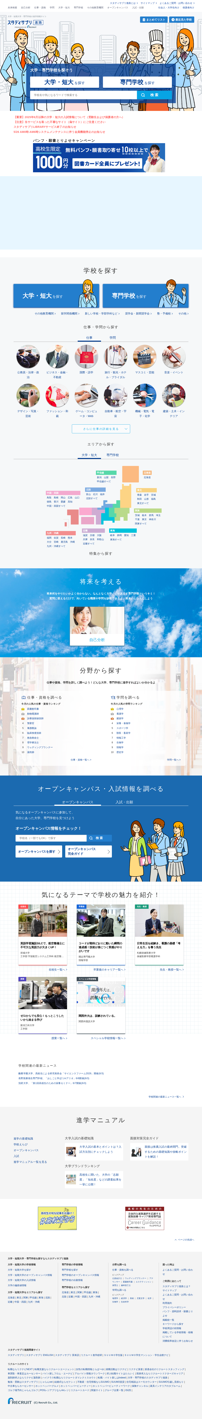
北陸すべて (92, 498)
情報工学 (121, 737)
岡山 (63, 497)
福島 (153, 499)
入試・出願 (138, 7)
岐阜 (112, 535)
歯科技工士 (126, 1285)
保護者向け (188, 7)
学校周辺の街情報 (172, 1328)
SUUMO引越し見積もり (171, 1382)
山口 (77, 497)
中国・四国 (20, 1302)
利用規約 (167, 1303)
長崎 (63, 537)
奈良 (92, 539)
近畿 (10, 1302)
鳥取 (49, 497)
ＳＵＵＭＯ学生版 (113, 1355)
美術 (132, 1298)
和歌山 (100, 539)
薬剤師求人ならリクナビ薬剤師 (24, 1377)
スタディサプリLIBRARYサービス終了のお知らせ (45, 126)
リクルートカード (80, 1390)
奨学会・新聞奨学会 (137, 313)
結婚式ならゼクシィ (64, 1382)
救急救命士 (33, 737)
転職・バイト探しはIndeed (112, 1377)
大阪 (99, 535)
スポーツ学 (122, 728)
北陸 (47, 1297)
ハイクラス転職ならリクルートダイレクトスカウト (69, 1377)
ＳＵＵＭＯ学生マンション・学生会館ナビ (146, 1355)
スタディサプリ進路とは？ (177, 1286)
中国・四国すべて (56, 506)
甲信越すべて (104, 481)
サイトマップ (148, 3)
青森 (139, 495)
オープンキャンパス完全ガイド (82, 851)
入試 (16, 1156)
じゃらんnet (46, 1382)
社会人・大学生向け (168, 7)
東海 (41, 1297)
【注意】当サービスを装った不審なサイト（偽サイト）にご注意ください (59, 122)
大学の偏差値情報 (17, 1285)
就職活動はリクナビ (116, 1369)
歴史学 (120, 752)
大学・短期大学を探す (19, 1269)
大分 (49, 542)
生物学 (120, 742)
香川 (56, 501)
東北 (19, 1297)
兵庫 (85, 539)
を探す (64, 82)
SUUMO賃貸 (118, 1382)
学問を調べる (119, 1290)
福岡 (49, 537)
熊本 (70, 537)
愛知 (126, 535)
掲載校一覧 (168, 1320)
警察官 (30, 723)
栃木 (144, 515)
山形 (146, 499)
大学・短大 (64, 7)
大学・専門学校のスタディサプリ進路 (147, 1377)
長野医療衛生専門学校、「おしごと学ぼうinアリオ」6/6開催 (53, 1078)
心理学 (120, 709)
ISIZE (128, 1390)
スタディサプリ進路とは (123, 3)
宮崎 (56, 542)
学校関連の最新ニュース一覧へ (165, 1096)
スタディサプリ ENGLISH (39, 1355)
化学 (150, 1298)
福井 (102, 494)
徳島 (49, 501)
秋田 (139, 499)
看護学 (120, 713)
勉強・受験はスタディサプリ (23, 1382)
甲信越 (33, 1297)
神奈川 (152, 519)
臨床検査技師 (34, 733)
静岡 (119, 535)
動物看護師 (33, 713)
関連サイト (97, 1390)
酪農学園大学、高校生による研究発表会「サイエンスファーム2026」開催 (61, 1073)
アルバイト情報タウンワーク (90, 1373)
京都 (92, 535)
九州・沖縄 (34, 1302)
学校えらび (21, 1144)
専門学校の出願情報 (72, 1280)
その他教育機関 (95, 7)
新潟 (99, 477)
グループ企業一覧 (114, 1390)
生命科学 (125, 1302)
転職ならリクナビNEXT (20, 1369)
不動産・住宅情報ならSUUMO (93, 1382)
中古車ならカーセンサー (20, 1386)
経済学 (124, 1298)
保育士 (115, 1285)
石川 (95, 494)
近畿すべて (89, 543)
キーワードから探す (173, 1324)
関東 (25, 1297)
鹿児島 (64, 542)
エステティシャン (143, 1282)
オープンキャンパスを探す (36, 851)
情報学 (120, 747)
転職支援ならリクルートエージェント (54, 1369)
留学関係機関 (69, 313)
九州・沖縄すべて (56, 546)
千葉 (137, 519)
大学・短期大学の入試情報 (22, 1280)
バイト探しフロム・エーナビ (57, 1373)
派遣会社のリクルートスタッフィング (164, 1369)
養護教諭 (32, 728)
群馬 (151, 515)
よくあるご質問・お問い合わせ (176, 3)
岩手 (146, 495)
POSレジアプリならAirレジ (54, 1390)
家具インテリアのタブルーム (165, 1386)
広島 (70, 497)
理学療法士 (33, 742)
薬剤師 (30, 752)
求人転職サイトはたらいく (121, 1373)
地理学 (115, 1298)
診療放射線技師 (35, 718)
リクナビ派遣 (136, 1369)
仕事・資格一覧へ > (81, 759)
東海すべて (116, 539)
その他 (182, 313)
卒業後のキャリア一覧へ (108, 969)
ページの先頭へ (186, 1239)
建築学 (120, 718)
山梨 (106, 477)
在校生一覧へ (57, 969)
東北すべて (143, 503)
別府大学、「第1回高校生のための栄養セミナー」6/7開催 (52, 1083)
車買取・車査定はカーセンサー (24, 1373)
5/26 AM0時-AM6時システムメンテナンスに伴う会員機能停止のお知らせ (59, 131)
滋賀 (85, 535)
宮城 (153, 495)
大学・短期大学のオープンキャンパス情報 (30, 1275)
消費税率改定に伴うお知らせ (178, 1341)
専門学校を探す (70, 1269)
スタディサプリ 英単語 (67, 1355)
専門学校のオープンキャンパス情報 (80, 1275)
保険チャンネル (140, 1386)
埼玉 (158, 515)
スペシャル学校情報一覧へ (107, 1038)
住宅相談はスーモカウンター (141, 1382)
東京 (144, 519)
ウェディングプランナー (40, 747)
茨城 (137, 515)
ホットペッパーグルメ (47, 1386)
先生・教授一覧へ (171, 969)
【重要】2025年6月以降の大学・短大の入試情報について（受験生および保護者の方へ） (69, 117)
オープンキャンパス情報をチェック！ (49, 828)
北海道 (147, 477)
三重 (133, 535)
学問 (52, 7)
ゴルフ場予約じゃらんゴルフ (23, 1390)
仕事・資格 (40, 7)
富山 (88, 494)
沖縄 (72, 542)
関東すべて (141, 523)
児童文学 (141, 1298)
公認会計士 (117, 1278)
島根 (56, 497)
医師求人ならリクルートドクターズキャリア (160, 1373)
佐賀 (56, 537)
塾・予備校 (164, 313)
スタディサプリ (16, 1355)
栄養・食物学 (124, 723)
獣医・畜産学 (124, 733)
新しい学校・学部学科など (101, 313)
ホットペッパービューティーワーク (111, 1386)
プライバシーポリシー (174, 1307)
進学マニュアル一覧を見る (30, 1161)
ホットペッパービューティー (76, 1386)
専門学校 (78, 7)
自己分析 (25, 7)
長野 (113, 477)
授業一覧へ (58, 1038)
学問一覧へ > (174, 759)
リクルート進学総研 (91, 1355)
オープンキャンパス (117, 7)
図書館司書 (33, 709)
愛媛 (63, 501)
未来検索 (12, 7)
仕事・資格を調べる (122, 1269)
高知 (70, 501)
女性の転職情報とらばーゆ (90, 1369)
